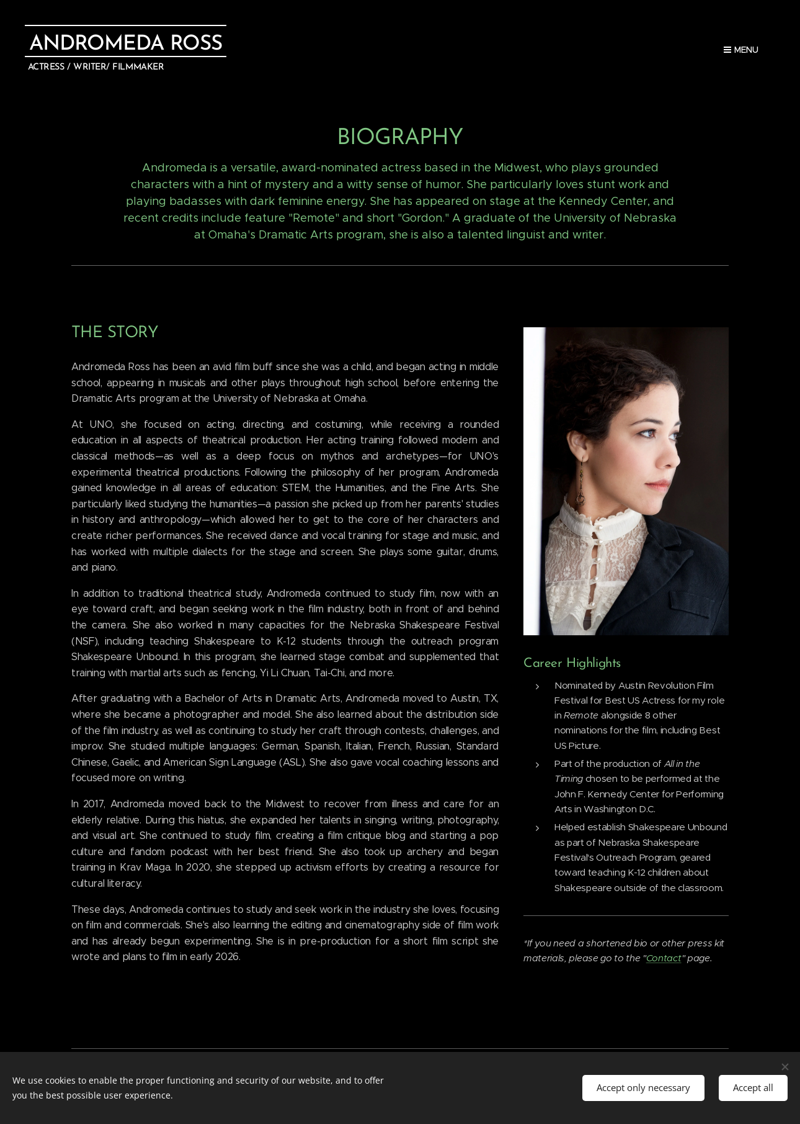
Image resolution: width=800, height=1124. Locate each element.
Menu (741, 49)
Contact (664, 958)
